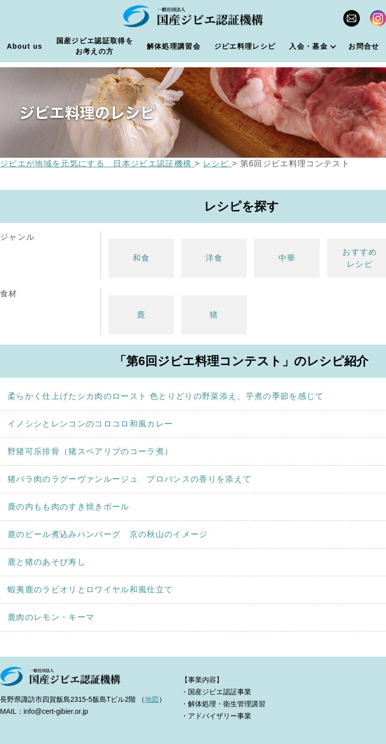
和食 (141, 258)
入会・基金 (308, 46)
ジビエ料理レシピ (245, 46)
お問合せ (363, 46)
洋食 (214, 258)
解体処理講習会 (174, 46)
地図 (152, 699)
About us (24, 46)
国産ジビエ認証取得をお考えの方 (94, 46)
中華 (287, 258)
